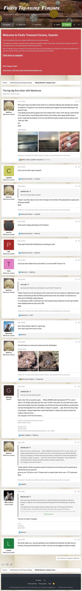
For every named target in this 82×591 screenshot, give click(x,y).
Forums (8, 24)
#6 (79, 260)
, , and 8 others (36, 159)
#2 (79, 167)
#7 (79, 279)
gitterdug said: (24, 447)
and (28, 272)
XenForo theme (62, 587)
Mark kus (6, 94)
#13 (78, 539)
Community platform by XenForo (25, 587)
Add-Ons (44, 587)
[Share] (76, 101)
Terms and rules (32, 583)
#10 (78, 386)
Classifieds (37, 24)
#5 (79, 241)
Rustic (38, 580)
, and (30, 179)
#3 (79, 186)
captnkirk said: (24, 191)
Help (49, 583)
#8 (79, 322)
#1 (79, 101)
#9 (79, 342)
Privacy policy (42, 583)
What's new (22, 24)
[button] (12, 24)
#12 (78, 491)
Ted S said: (23, 284)
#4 (79, 221)
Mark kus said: (24, 496)
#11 (78, 442)
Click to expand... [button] (49, 514)
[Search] (78, 24)
